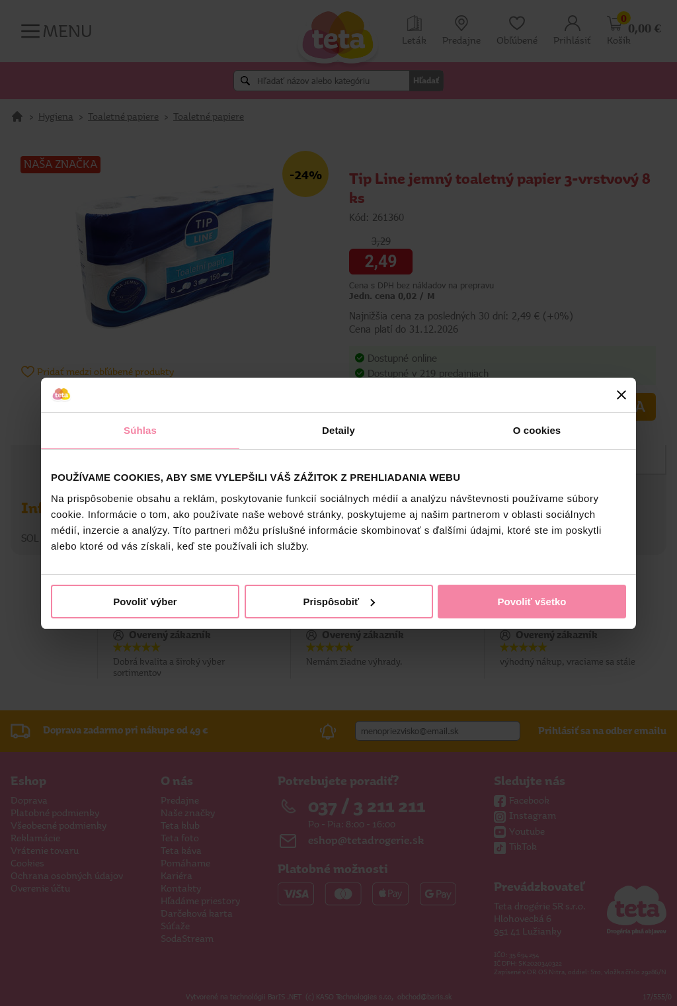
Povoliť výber (145, 601)
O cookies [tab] (537, 430)
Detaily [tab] (338, 430)
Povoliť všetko (532, 601)
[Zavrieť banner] (621, 394)
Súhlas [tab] (140, 430)
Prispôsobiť (339, 601)
